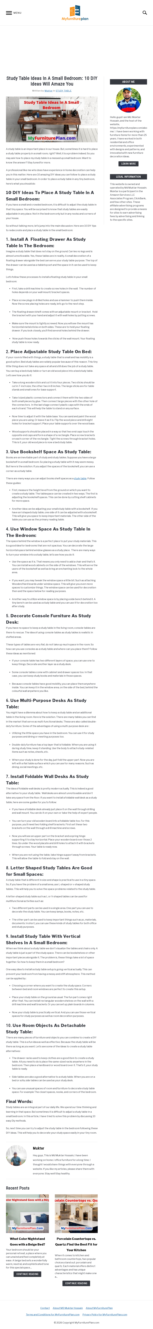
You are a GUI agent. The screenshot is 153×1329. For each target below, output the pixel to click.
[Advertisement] (76, 48)
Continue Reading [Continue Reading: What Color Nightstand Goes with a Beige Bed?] (27, 1274)
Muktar (49, 90)
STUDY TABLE (64, 90)
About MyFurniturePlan (99, 1308)
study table (80, 478)
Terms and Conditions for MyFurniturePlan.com (52, 1314)
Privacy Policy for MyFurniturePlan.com (104, 1314)
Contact (45, 1308)
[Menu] (9, 13)
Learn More (128, 163)
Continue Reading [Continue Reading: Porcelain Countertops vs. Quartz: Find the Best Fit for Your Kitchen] (76, 1283)
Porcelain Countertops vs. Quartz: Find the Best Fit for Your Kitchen (76, 1244)
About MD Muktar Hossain (68, 1308)
